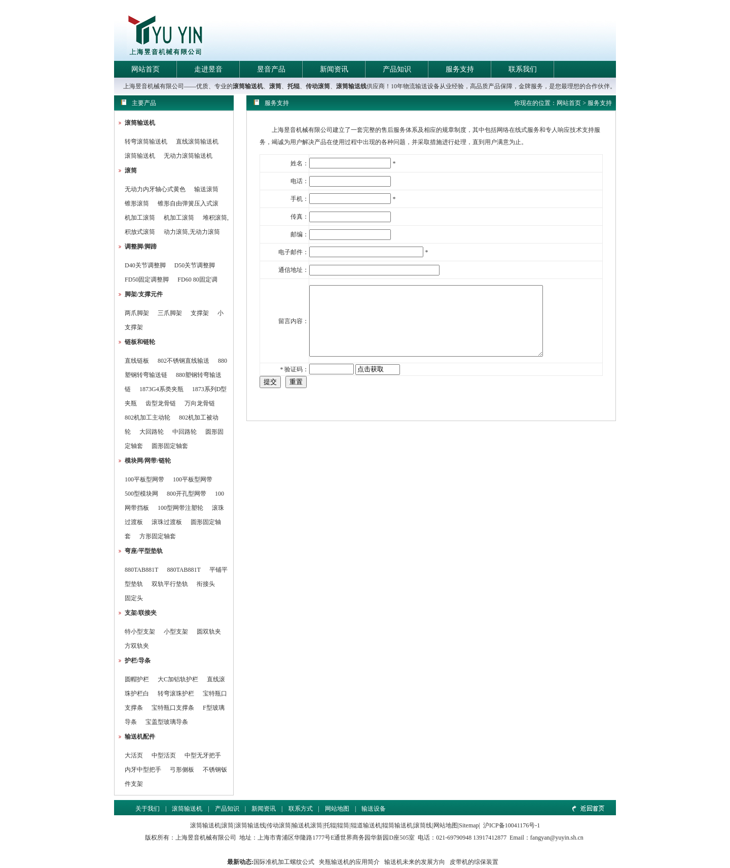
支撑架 (200, 313)
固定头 (134, 598)
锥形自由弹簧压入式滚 (188, 203)
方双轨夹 (137, 645)
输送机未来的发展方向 (414, 861)
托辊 (293, 86)
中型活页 (164, 755)
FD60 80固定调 (197, 279)
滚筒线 (423, 825)
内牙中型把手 (143, 769)
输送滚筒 (206, 189)
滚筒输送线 (351, 86)
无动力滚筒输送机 (188, 155)
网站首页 (145, 69)
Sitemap (469, 825)
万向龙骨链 (200, 403)
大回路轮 (151, 431)
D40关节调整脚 (145, 265)
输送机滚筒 (307, 825)
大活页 (134, 755)
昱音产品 (271, 69)
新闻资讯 (334, 69)
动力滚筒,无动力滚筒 (192, 231)
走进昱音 (208, 69)
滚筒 (275, 86)
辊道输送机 (366, 825)
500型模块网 (141, 493)
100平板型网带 (144, 479)
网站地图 (337, 808)
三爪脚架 (170, 313)
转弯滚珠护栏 (176, 693)
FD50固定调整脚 (147, 279)
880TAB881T (141, 569)
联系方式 (300, 808)
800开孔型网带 (186, 493)
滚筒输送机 (248, 86)
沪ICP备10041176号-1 (511, 825)
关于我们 (147, 808)
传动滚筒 (318, 86)
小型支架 (176, 631)
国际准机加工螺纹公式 (283, 861)
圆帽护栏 (137, 679)
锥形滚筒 (137, 203)
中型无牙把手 (203, 755)
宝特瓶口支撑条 (173, 707)
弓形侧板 (182, 769)
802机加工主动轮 (147, 417)
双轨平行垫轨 (170, 583)
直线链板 (137, 360)
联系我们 (522, 69)
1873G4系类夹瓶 (161, 389)
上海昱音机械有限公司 (205, 837)
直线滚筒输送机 (197, 141)
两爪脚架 (137, 313)
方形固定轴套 (157, 536)
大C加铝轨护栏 (178, 679)
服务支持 (460, 69)
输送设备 (373, 808)
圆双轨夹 (209, 631)
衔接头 (206, 583)
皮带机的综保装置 (474, 861)
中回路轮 (184, 431)
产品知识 (397, 69)
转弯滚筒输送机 (147, 141)
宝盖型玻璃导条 (166, 721)
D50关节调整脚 (194, 265)
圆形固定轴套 (170, 445)
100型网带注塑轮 (180, 507)
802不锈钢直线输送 (183, 360)
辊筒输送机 (397, 825)
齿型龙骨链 (160, 403)
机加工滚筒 (140, 217)
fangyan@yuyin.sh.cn (556, 837)
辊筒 (343, 825)
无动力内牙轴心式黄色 (155, 189)
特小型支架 (140, 631)
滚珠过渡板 (167, 522)
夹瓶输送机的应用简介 (349, 861)
